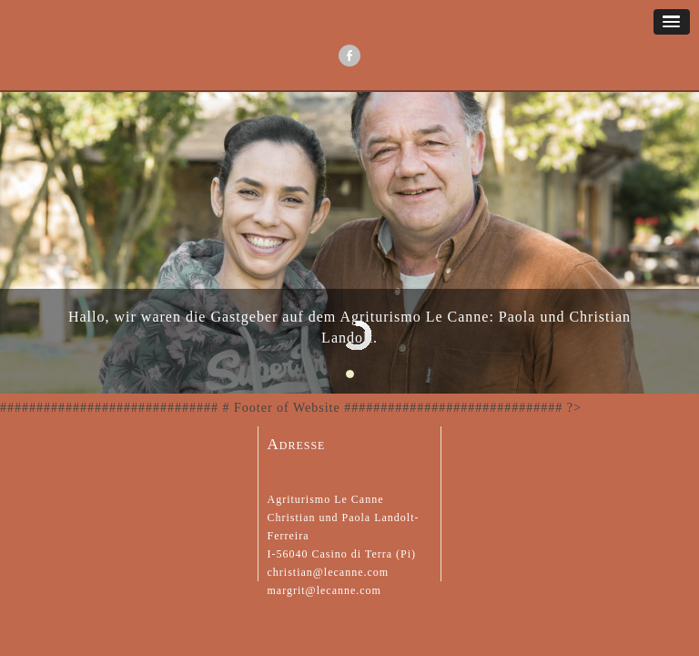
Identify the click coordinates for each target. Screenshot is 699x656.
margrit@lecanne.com (324, 590)
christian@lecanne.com (329, 572)
